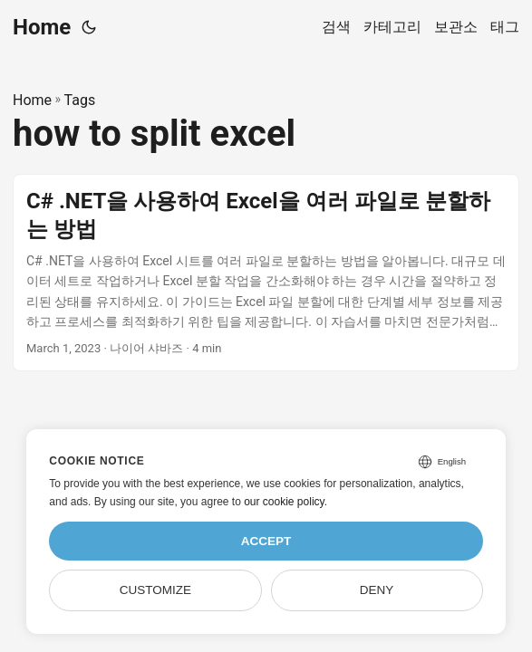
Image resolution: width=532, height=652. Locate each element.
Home (42, 27)
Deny (377, 590)
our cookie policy (284, 501)
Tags (80, 100)
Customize (155, 590)
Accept (266, 541)
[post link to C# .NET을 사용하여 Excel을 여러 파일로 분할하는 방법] (266, 273)
